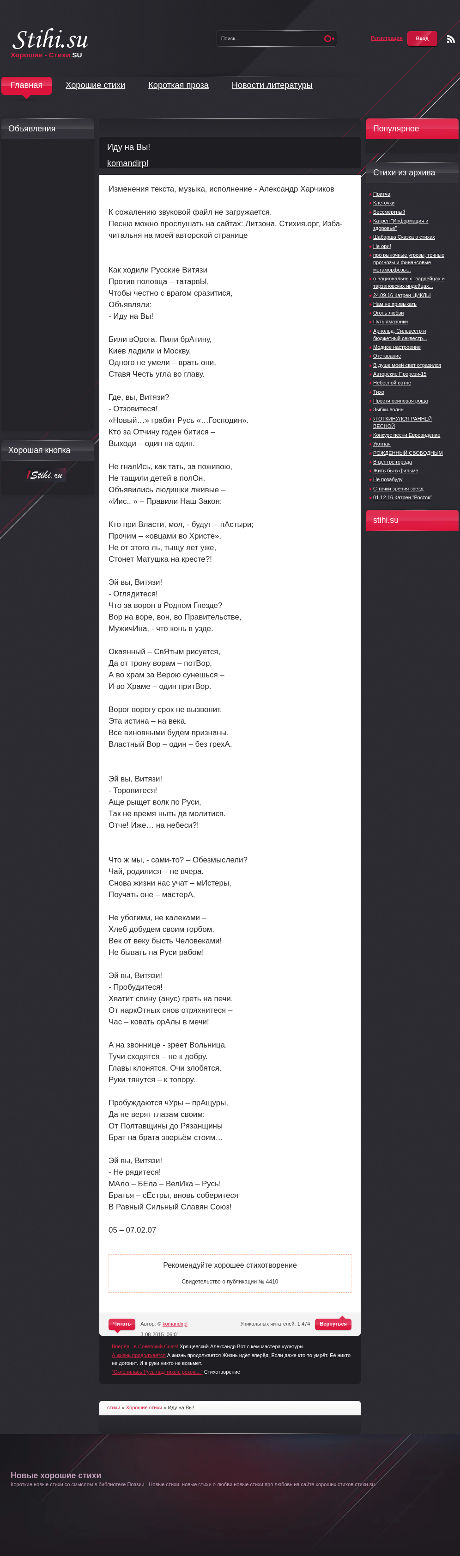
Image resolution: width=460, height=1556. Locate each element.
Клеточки (383, 202)
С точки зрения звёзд (398, 488)
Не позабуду (388, 479)
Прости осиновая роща (400, 400)
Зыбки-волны (389, 409)
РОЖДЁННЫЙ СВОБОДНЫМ (408, 453)
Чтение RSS (451, 39)
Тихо (378, 392)
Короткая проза (178, 85)
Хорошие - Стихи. (46, 55)
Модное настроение (397, 347)
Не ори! (382, 246)
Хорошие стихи (95, 85)
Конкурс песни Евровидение (406, 435)
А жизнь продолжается (139, 1355)
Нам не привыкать (395, 304)
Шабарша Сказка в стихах (404, 237)
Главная (26, 85)
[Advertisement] (45, 285)
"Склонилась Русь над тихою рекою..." (157, 1372)
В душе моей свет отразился (407, 365)
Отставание (387, 356)
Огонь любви (388, 313)
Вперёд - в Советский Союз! (145, 1346)
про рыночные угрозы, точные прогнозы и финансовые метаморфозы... (408, 262)
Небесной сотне (392, 382)
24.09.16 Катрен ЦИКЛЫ (402, 295)
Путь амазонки (390, 321)
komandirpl (127, 163)
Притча (381, 194)
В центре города (392, 462)
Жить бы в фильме (395, 470)
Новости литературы (272, 85)
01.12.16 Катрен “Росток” (402, 497)
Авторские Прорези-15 (399, 374)
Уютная (382, 443)
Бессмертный (389, 212)
